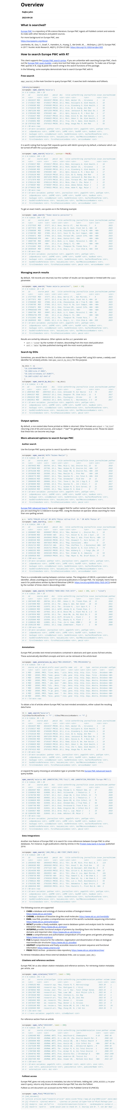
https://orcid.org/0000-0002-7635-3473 (91, 585)
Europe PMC (26, 31)
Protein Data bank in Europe (92, 849)
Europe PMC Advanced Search (34, 511)
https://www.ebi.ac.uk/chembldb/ (94, 922)
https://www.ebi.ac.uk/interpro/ (67, 937)
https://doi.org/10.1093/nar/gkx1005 (86, 47)
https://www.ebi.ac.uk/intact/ (54, 932)
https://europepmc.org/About (34, 41)
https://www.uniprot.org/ (49, 953)
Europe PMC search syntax (54, 60)
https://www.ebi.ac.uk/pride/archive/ (87, 956)
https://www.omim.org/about (39, 942)
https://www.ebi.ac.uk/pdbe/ (64, 948)
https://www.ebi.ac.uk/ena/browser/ (42, 927)
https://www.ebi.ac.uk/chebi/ (39, 919)
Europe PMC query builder (40, 63)
